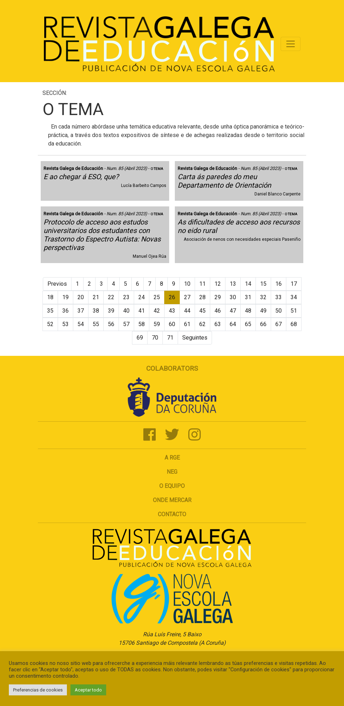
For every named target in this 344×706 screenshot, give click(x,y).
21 (96, 297)
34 (294, 297)
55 (96, 324)
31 (248, 297)
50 (278, 310)
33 (278, 297)
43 (172, 310)
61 (187, 324)
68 (294, 324)
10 (187, 283)
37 (81, 310)
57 (126, 324)
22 (111, 297)
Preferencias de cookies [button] (38, 690)
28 (202, 297)
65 (248, 324)
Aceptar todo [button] (88, 690)
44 (187, 310)
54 (81, 324)
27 (187, 297)
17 (294, 283)
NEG (172, 471)
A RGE (172, 457)
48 (248, 310)
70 (155, 337)
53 (65, 324)
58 (141, 324)
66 (263, 324)
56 (111, 324)
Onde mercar (172, 500)
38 (96, 310)
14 (248, 283)
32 (263, 297)
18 (50, 297)
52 (50, 324)
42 (157, 310)
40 (126, 310)
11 (202, 283)
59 (157, 324)
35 (50, 310)
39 (111, 310)
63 (217, 324)
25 (157, 297)
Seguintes (194, 337)
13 (233, 283)
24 (141, 297)
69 (140, 337)
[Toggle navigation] (290, 44)
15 (263, 283)
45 (202, 310)
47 (233, 310)
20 (81, 297)
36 (65, 310)
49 (263, 310)
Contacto (172, 514)
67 (278, 324)
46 (217, 310)
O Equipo (172, 486)
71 (170, 337)
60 (172, 324)
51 (294, 310)
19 (65, 297)
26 (172, 297)
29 (217, 297)
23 (126, 297)
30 (233, 297)
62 (202, 324)
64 (233, 324)
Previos (57, 283)
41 (141, 310)
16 (278, 283)
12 (217, 283)
